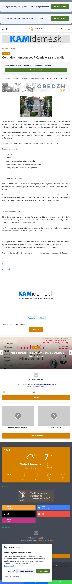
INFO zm (7, 78)
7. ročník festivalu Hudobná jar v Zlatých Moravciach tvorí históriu (36, 354)
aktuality (32, 318)
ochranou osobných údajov (44, 540)
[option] (36, 353)
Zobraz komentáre (36, 436)
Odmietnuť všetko (26, 571)
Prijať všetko (43, 571)
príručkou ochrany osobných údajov (44, 384)
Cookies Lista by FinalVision (11, 576)
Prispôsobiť (10, 571)
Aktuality (12, 49)
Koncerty (36, 347)
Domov (5, 49)
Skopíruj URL (36, 329)
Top (42, 318)
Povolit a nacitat (60, 7)
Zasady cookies (10, 566)
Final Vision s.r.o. (16, 579)
